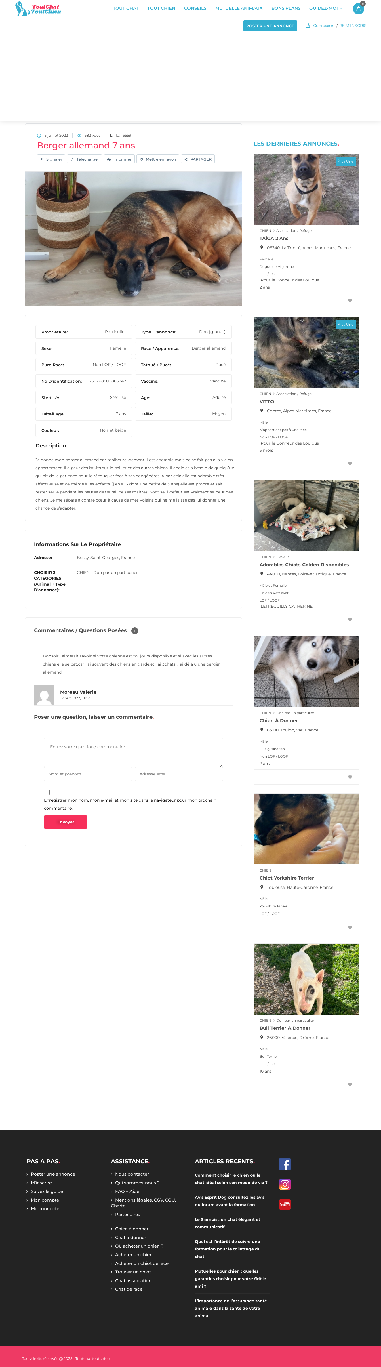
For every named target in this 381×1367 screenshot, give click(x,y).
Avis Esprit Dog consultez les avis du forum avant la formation (229, 1201)
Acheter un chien (134, 1254)
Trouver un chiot (133, 1272)
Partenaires (127, 1214)
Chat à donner (130, 1237)
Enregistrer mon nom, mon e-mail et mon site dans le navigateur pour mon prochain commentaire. (130, 805)
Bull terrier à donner (285, 1028)
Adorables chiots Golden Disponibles (304, 564)
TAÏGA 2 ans (274, 238)
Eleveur (282, 557)
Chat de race (128, 1289)
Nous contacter (132, 1174)
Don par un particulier (115, 573)
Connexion (323, 25)
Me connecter (46, 1208)
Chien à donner (279, 720)
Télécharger (84, 159)
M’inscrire (41, 1182)
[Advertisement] (190, 77)
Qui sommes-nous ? (137, 1182)
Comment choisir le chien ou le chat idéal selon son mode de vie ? (231, 1178)
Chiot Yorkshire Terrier (287, 878)
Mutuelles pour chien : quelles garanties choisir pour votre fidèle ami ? (230, 1279)
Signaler (51, 159)
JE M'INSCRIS (353, 25)
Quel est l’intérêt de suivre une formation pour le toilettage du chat (228, 1249)
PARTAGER (198, 159)
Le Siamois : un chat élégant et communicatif (227, 1223)
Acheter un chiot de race (142, 1263)
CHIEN (83, 573)
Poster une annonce (53, 1174)
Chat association (133, 1280)
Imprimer (119, 159)
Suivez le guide (47, 1191)
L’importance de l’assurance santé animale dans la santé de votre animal (231, 1308)
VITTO (267, 401)
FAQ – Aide (127, 1191)
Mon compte (45, 1200)
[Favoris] (350, 301)
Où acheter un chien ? (139, 1246)
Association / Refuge (294, 230)
